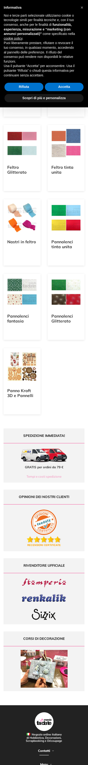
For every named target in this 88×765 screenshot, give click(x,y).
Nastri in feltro (21, 241)
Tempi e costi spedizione (44, 476)
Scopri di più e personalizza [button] (43, 98)
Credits (72, 759)
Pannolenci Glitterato (62, 318)
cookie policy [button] (13, 38)
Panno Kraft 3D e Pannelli (20, 393)
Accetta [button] (64, 87)
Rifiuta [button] (24, 87)
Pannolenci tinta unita (62, 244)
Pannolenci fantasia (18, 318)
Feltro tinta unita (62, 170)
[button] (82, 7)
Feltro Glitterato (17, 170)
